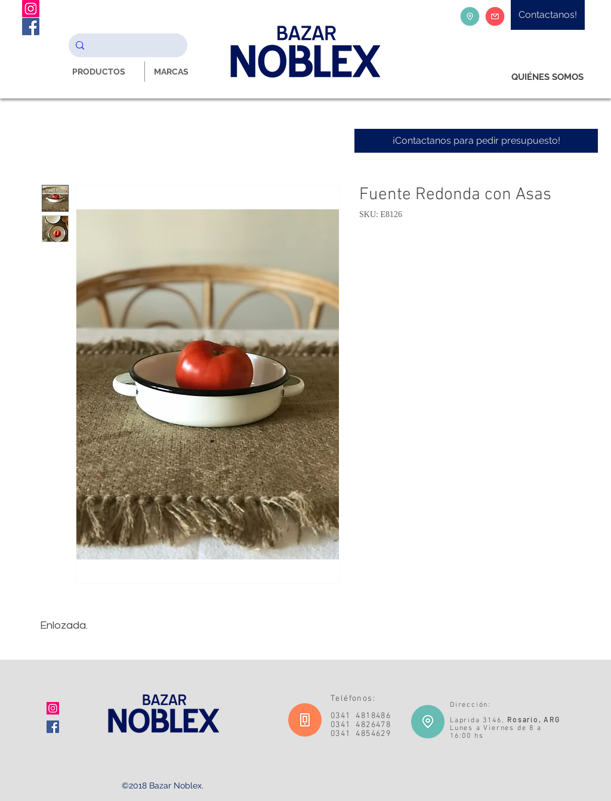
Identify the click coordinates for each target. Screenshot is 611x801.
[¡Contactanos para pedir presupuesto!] (476, 141)
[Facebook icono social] (53, 726)
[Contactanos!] (548, 15)
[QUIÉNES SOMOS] (547, 77)
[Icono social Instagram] (53, 708)
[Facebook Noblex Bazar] (30, 26)
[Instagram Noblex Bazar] (30, 8)
